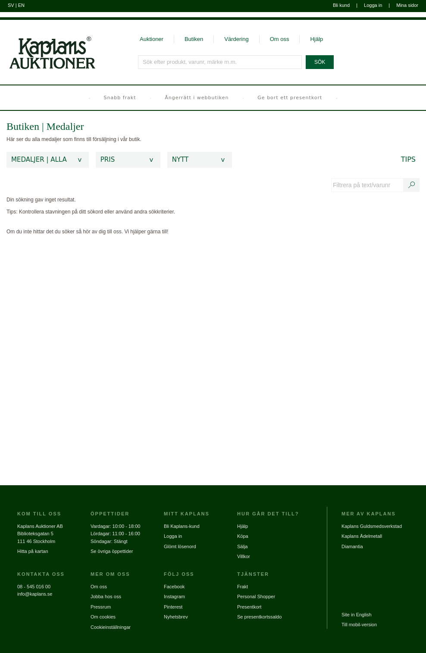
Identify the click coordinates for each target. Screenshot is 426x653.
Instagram (174, 596)
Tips (408, 159)
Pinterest (173, 606)
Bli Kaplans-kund (182, 526)
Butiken (194, 39)
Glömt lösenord (180, 546)
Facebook (174, 586)
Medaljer (65, 126)
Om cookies (103, 616)
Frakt (242, 586)
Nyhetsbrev (176, 616)
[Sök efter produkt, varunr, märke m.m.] (220, 62)
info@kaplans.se (35, 593)
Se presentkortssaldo (259, 616)
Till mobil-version (359, 624)
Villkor (243, 556)
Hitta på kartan (32, 551)
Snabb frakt (120, 97)
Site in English (356, 614)
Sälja (242, 546)
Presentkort (249, 606)
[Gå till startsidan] (47, 45)
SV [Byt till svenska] (11, 5)
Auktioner (151, 39)
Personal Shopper (256, 596)
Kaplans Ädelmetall (361, 536)
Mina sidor (407, 5)
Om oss (279, 39)
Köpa (242, 536)
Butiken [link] (22, 126)
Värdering (236, 39)
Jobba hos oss (106, 596)
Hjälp (316, 39)
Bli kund (341, 5)
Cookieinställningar (111, 627)
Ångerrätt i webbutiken (197, 97)
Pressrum (101, 606)
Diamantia (352, 546)
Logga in (373, 5)
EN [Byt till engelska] (21, 5)
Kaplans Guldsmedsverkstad (371, 526)
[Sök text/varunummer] (412, 185)
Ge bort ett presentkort (289, 97)
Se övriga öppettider (112, 551)
